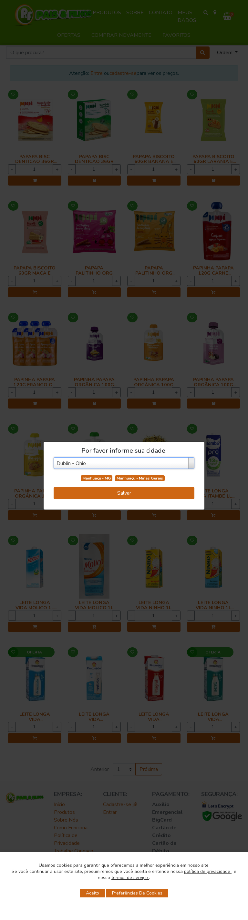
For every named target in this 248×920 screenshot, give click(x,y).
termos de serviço (130, 878)
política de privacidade (208, 871)
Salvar (124, 493)
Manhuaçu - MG (96, 478)
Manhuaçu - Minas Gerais (140, 478)
